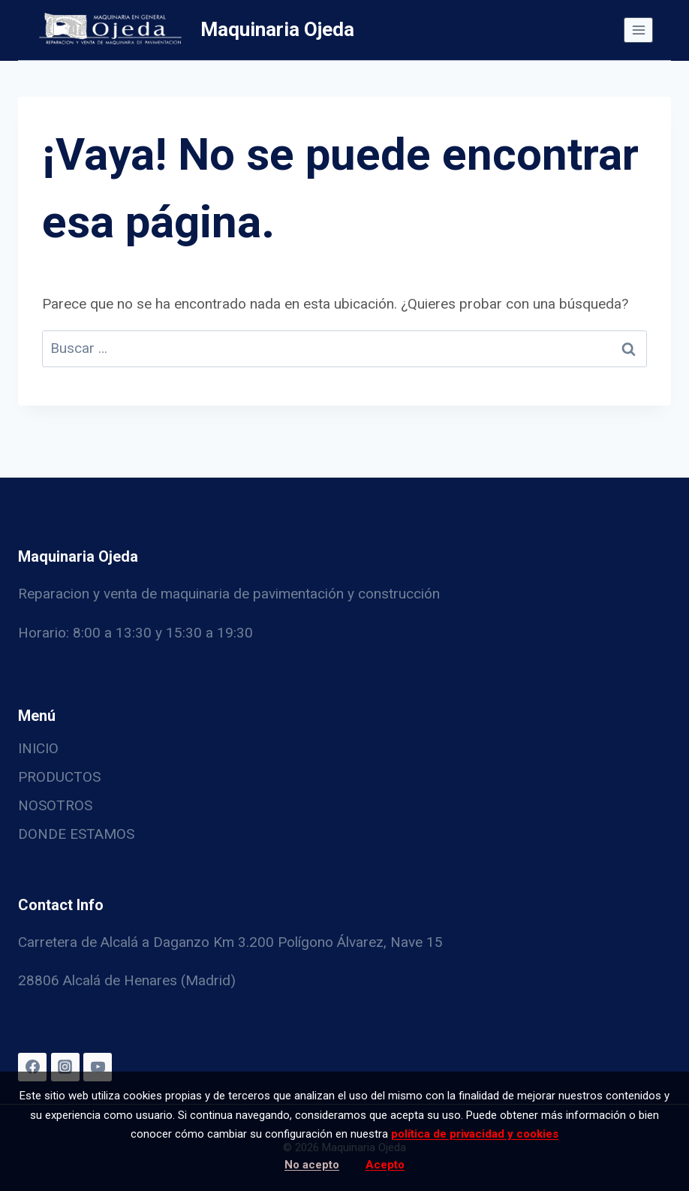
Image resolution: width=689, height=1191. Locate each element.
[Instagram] (65, 1067)
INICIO (38, 748)
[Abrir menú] (638, 29)
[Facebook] (32, 1067)
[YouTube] (97, 1067)
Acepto (385, 1164)
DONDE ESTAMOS (76, 834)
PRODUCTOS (59, 776)
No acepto (311, 1164)
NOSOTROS (55, 805)
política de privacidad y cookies (474, 1134)
